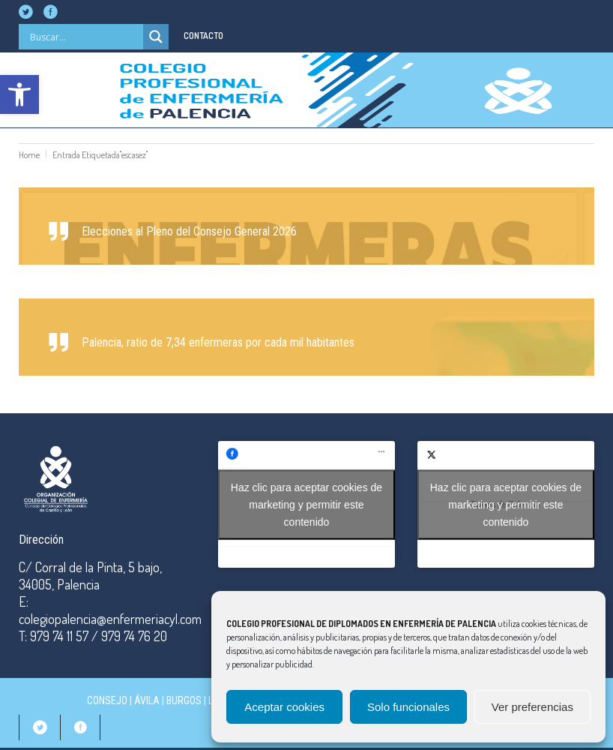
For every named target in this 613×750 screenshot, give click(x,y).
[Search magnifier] (156, 37)
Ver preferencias (532, 706)
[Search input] (84, 37)
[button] (19, 94)
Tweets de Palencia (505, 504)
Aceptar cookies (284, 706)
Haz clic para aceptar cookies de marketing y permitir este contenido (306, 504)
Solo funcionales (408, 706)
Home (29, 154)
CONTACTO (203, 35)
